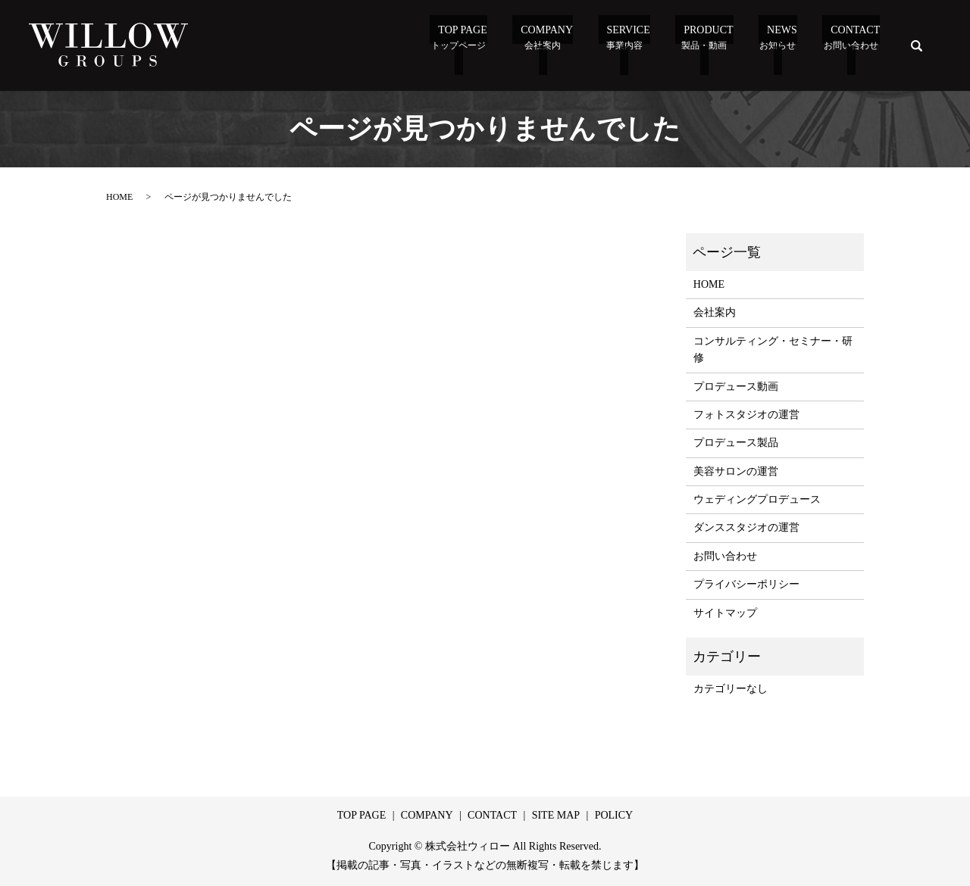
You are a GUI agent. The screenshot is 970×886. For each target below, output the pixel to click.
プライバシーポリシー (746, 584)
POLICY (614, 815)
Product (713, 47)
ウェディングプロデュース (757, 499)
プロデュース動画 (735, 386)
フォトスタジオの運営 (746, 414)
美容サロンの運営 (735, 471)
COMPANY (427, 815)
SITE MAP (556, 815)
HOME (119, 197)
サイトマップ (725, 613)
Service (641, 47)
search (917, 45)
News (782, 47)
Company (569, 47)
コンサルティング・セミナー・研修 (773, 349)
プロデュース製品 (735, 442)
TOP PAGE (489, 47)
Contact (852, 47)
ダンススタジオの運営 (746, 527)
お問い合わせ (725, 556)
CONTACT (492, 815)
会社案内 (714, 312)
